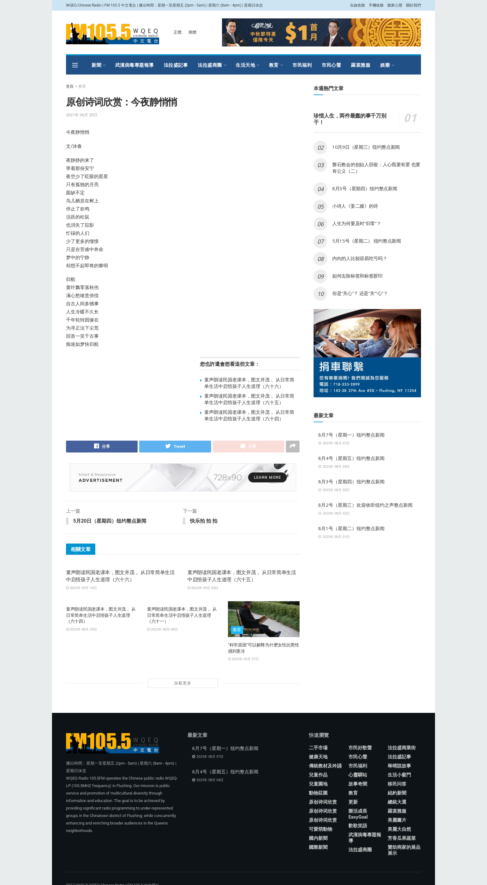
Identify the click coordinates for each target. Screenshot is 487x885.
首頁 (69, 86)
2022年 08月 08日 (162, 630)
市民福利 (302, 65)
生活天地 (245, 65)
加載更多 (182, 683)
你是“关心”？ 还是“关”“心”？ (360, 293)
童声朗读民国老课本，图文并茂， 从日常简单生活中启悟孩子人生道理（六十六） (249, 382)
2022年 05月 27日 (243, 659)
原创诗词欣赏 (323, 802)
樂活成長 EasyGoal (358, 814)
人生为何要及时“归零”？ (356, 223)
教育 (274, 65)
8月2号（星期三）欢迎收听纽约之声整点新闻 (365, 505)
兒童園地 (318, 784)
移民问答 (397, 784)
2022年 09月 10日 (81, 588)
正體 (177, 32)
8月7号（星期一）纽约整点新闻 (351, 435)
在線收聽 (357, 5)
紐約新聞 (397, 793)
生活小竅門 (399, 775)
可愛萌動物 (320, 829)
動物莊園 (318, 793)
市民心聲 (331, 65)
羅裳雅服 (360, 65)
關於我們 (413, 5)
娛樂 (385, 65)
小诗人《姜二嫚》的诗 (355, 206)
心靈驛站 (357, 775)
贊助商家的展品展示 (404, 850)
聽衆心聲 (394, 5)
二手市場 (318, 748)
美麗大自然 (399, 829)
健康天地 (318, 757)
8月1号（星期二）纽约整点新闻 (351, 528)
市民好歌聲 (360, 748)
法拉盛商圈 (210, 65)
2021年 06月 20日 (81, 115)
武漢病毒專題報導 (134, 65)
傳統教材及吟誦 (325, 766)
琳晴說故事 (399, 766)
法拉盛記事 (176, 65)
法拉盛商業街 (402, 748)
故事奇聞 (357, 784)
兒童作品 (318, 775)
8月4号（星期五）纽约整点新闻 (351, 458)
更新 (353, 802)
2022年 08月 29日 (81, 630)
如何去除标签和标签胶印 (357, 276)
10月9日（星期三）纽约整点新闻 (366, 147)
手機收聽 (376, 5)
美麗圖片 (397, 820)
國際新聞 (318, 847)
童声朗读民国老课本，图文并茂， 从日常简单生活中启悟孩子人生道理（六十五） (249, 399)
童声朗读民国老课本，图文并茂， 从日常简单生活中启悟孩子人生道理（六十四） (249, 415)
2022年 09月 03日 (202, 588)
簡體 (192, 32)
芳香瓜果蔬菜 (402, 838)
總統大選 (397, 802)
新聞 (96, 65)
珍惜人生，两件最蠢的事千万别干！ (350, 119)
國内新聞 (318, 838)
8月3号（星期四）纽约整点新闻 (364, 188)
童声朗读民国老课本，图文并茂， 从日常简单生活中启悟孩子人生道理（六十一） (181, 615)
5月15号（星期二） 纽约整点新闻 (366, 241)
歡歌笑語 (357, 826)
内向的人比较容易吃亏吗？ (359, 258)
